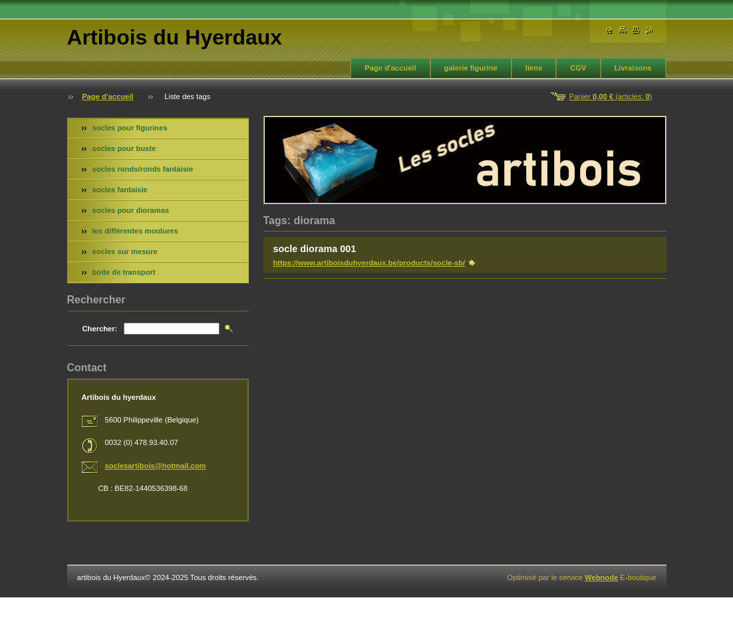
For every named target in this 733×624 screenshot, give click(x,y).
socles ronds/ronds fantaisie (143, 169)
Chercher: (100, 329)
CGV (578, 68)
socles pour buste (124, 148)
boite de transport (124, 272)
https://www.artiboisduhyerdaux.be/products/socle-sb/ (369, 263)
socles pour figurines (130, 128)
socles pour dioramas (131, 210)
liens (534, 68)
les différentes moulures (135, 231)
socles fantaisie (120, 190)
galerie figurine (471, 68)
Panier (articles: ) (610, 96)
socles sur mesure (125, 251)
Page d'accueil (390, 68)
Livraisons (633, 68)
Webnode (601, 577)
